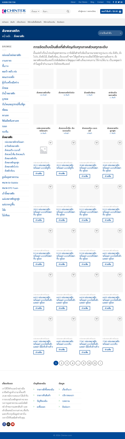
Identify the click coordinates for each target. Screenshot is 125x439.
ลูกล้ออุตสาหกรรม (10, 177)
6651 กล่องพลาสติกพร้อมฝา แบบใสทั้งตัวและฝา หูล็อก (112, 256)
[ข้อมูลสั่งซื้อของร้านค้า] (110, 33)
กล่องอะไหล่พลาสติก (11, 55)
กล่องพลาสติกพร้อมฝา (14, 142)
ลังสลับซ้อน (10, 170)
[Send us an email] (121, 2)
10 (89, 363)
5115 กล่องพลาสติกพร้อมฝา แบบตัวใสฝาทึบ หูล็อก (65, 256)
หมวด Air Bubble (10, 182)
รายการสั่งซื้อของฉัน (45, 389)
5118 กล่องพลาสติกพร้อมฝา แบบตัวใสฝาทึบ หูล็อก (88, 256)
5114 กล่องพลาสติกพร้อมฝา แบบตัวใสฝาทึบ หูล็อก (42, 256)
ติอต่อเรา (66, 407)
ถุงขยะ (5, 98)
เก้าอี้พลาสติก (8, 193)
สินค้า (12, 22)
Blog (92, 2)
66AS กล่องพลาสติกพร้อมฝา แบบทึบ (64, 342)
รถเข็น (5, 131)
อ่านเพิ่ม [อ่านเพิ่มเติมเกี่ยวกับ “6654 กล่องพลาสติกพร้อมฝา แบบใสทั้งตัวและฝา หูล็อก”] (85, 308)
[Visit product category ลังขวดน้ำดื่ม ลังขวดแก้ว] (66, 120)
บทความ (66, 401)
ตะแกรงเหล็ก (8, 76)
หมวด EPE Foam (10, 187)
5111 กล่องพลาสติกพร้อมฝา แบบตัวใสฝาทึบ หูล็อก (65, 212)
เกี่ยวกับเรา (21, 22)
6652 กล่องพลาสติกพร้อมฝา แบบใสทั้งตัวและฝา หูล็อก (42, 300)
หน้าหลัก (6, 36)
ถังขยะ (5, 87)
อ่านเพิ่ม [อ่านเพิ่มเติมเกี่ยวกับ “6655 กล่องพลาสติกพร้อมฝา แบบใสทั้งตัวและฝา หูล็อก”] (108, 308)
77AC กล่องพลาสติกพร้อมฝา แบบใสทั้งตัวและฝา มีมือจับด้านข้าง (89, 344)
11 (95, 363)
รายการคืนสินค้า (44, 395)
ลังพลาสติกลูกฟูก (12, 162)
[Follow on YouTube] (13, 424)
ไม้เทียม (6, 215)
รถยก (4, 126)
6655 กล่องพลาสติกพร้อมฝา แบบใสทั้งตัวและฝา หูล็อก (112, 300)
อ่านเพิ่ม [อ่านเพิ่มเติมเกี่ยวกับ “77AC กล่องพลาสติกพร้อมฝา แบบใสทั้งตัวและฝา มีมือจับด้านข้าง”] (85, 352)
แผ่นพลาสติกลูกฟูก (11, 198)
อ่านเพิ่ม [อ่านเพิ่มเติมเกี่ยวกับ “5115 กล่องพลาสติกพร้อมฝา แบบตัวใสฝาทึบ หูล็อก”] (62, 264)
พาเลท (5, 115)
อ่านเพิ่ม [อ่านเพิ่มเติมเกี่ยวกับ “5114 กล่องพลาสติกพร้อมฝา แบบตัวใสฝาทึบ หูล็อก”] (39, 264)
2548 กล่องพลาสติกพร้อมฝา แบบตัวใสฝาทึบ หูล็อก (88, 168)
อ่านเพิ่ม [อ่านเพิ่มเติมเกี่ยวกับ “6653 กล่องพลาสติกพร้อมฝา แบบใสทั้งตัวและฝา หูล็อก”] (62, 308)
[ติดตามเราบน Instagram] (116, 2)
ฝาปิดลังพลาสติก (12, 146)
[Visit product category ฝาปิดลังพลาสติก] (113, 85)
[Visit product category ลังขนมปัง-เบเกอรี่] (89, 120)
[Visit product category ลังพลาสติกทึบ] (43, 84)
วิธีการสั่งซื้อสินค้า (35, 22)
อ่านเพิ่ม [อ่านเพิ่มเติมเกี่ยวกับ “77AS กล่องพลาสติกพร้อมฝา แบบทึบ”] (108, 350)
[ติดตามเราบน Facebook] (113, 2)
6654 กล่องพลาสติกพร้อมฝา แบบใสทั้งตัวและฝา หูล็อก (88, 300)
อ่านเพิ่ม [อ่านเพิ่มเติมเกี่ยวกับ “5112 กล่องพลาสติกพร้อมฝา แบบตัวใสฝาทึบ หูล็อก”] (85, 220)
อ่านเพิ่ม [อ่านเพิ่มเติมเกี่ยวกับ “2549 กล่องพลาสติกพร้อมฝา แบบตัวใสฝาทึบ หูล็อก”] (108, 176)
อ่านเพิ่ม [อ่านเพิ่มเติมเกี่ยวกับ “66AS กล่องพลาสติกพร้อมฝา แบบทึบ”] (62, 350)
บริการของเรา (68, 395)
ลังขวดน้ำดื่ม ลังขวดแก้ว (15, 154)
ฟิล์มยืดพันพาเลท (10, 120)
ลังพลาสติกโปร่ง (11, 166)
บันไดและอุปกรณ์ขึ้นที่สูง (13, 104)
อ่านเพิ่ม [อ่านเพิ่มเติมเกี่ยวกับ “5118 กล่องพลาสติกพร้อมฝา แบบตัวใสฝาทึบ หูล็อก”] (85, 264)
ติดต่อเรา (60, 22)
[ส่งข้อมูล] (68, 11)
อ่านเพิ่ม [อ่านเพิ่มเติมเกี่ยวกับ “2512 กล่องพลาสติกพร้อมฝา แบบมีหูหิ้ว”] (62, 173)
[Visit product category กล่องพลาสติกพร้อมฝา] (43, 120)
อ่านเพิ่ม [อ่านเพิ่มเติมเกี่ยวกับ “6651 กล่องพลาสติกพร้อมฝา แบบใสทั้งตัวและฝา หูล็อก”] (108, 264)
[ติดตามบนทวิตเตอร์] (119, 2)
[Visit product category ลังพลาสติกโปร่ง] (66, 84)
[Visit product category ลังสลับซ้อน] (89, 84)
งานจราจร (6, 60)
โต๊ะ (4, 209)
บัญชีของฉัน (42, 401)
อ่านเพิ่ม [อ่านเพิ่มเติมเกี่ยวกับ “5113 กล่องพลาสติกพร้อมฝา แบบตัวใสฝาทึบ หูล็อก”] (108, 220)
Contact (100, 2)
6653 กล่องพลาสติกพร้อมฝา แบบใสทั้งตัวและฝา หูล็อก (65, 300)
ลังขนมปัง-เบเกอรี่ (12, 150)
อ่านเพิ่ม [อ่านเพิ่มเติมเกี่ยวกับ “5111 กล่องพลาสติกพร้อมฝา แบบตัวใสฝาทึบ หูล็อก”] (62, 220)
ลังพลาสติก (7, 137)
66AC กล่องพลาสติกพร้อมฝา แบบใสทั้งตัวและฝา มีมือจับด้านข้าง (43, 344)
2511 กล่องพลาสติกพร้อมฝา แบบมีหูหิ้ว (42, 166)
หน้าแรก (5, 22)
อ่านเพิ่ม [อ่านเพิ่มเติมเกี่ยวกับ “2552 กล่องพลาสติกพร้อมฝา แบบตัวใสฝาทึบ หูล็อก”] (39, 220)
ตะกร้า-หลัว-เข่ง (9, 71)
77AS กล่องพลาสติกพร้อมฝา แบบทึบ (111, 342)
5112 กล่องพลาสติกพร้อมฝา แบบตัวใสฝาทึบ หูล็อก (88, 212)
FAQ (108, 2)
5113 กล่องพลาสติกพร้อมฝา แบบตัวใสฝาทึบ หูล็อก (112, 212)
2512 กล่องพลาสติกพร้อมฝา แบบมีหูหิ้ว (65, 166)
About (73, 2)
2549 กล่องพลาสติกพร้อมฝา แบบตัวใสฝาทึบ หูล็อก (112, 168)
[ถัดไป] (100, 363)
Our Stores (83, 2)
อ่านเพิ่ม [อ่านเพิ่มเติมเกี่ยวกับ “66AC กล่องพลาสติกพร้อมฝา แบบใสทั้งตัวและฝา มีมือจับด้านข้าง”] (39, 352)
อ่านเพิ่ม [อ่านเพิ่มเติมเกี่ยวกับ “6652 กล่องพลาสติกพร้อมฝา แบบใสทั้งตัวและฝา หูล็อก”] (39, 308)
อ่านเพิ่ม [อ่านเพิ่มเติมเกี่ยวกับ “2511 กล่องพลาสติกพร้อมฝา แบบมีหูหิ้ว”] (39, 173)
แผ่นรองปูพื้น (8, 204)
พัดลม (5, 109)
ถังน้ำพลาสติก (8, 93)
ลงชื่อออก (41, 407)
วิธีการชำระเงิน (49, 22)
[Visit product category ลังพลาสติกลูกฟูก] (113, 120)
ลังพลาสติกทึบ (11, 158)
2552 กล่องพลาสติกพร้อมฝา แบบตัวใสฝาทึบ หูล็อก (42, 212)
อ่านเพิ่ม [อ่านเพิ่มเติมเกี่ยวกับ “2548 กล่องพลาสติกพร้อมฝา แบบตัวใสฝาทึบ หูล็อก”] (85, 176)
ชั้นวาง (5, 66)
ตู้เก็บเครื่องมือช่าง (10, 82)
